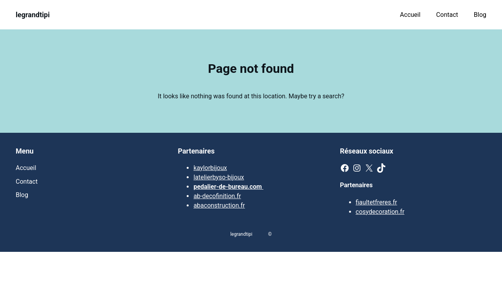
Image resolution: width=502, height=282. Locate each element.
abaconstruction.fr (219, 205)
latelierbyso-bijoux (218, 177)
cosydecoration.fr (380, 211)
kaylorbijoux (210, 168)
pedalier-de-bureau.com (228, 186)
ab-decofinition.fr (217, 196)
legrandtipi (33, 15)
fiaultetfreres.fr (376, 202)
